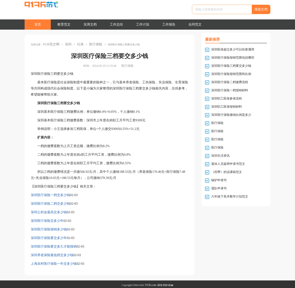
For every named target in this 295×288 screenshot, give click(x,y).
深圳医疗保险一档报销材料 (229, 90)
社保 (77, 43)
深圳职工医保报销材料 (226, 106)
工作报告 (168, 24)
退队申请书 (219, 188)
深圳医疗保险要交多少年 (49, 236)
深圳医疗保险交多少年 (47, 219)
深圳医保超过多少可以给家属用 (232, 49)
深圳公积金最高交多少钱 (49, 210)
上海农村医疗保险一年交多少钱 (54, 261)
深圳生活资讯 (220, 155)
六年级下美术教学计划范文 (229, 196)
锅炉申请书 (219, 180)
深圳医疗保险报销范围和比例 (231, 74)
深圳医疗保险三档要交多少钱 (231, 65)
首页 (37, 24)
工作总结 (116, 24)
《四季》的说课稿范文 (226, 172)
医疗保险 (91, 43)
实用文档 (90, 24)
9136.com (151, 283)
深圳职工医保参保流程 (226, 98)
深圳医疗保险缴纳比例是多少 (231, 114)
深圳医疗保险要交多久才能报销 (54, 244)
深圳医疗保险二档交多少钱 (50, 201)
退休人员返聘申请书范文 (228, 163)
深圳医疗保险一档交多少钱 (50, 193)
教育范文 (63, 24)
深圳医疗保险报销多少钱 (49, 227)
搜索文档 (261, 9)
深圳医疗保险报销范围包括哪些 (232, 57)
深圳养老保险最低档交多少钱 (52, 253)
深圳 (66, 43)
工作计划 (142, 24)
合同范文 (195, 24)
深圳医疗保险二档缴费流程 (229, 82)
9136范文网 (50, 43)
